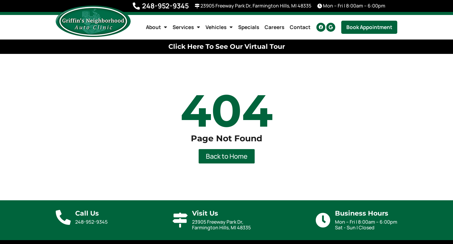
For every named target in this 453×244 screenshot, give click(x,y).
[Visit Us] (180, 220)
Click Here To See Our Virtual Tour (226, 47)
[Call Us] (63, 217)
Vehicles (219, 27)
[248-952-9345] (136, 6)
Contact (300, 27)
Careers (274, 27)
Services (186, 27)
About (156, 27)
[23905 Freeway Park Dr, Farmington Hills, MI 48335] (197, 6)
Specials (248, 27)
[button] (369, 27)
